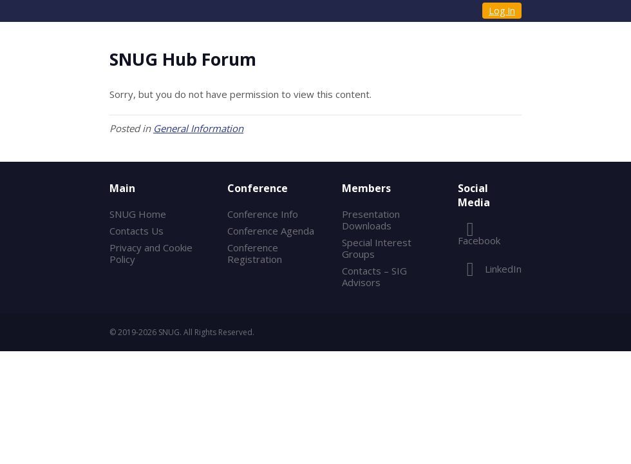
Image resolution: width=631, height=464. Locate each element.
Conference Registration (254, 253)
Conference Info (262, 214)
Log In (502, 11)
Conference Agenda (270, 230)
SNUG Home (137, 214)
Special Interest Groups (376, 248)
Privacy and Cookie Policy (151, 253)
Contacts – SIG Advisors (374, 276)
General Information (198, 128)
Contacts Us (136, 230)
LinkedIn (490, 268)
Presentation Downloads (371, 220)
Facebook (479, 237)
